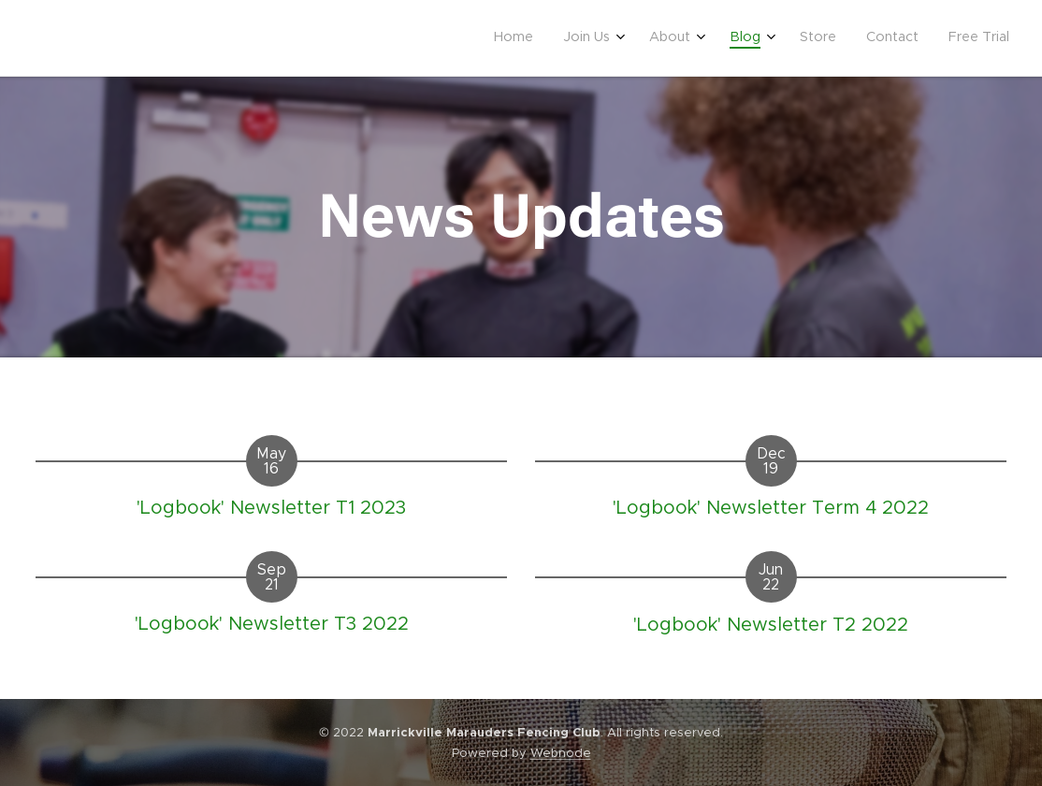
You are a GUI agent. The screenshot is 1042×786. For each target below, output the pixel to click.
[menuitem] (807, 38)
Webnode (560, 753)
